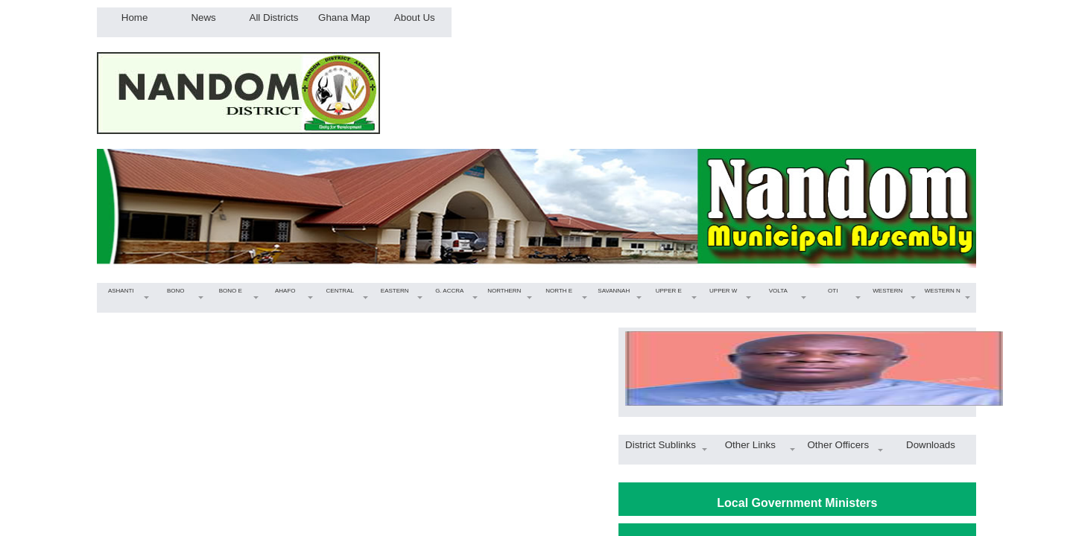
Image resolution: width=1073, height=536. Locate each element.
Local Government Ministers (797, 503)
